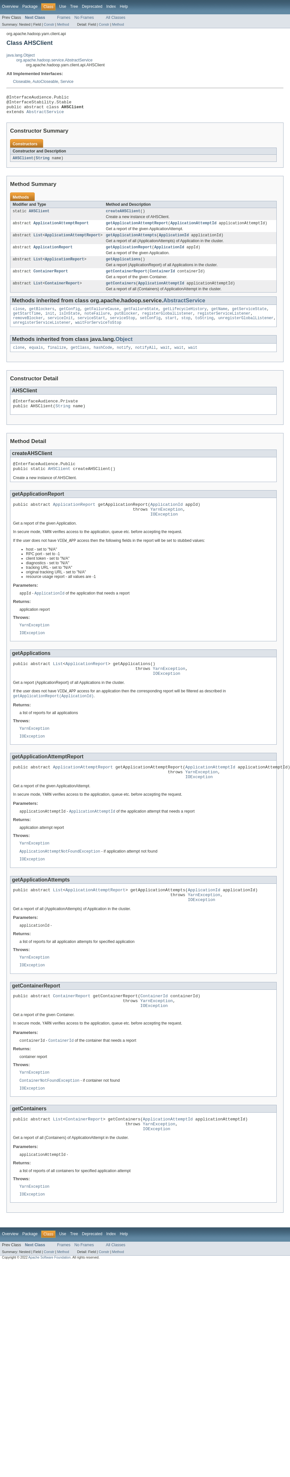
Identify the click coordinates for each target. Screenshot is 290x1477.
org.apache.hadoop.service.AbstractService (54, 60)
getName (219, 318)
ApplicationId (174, 241)
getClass (80, 359)
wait (165, 359)
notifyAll (145, 359)
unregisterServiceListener (42, 333)
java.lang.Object (20, 55)
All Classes (115, 17)
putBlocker (126, 323)
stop (185, 328)
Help (124, 6)
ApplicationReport (53, 253)
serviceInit (60, 328)
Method (63, 24)
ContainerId (162, 279)
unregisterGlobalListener (246, 328)
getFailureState (141, 318)
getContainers (121, 291)
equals (36, 359)
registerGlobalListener (167, 323)
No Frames (84, 17)
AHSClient (23, 162)
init (49, 323)
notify (124, 359)
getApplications (123, 266)
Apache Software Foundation (49, 1303)
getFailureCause (101, 318)
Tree (74, 6)
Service (67, 81)
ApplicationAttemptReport (61, 228)
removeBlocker (28, 328)
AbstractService (45, 115)
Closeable (21, 81)
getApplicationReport (129, 253)
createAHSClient (123, 215)
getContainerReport (126, 279)
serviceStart (91, 328)
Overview (10, 6)
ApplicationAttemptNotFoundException (59, 881)
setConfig (150, 328)
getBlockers (41, 318)
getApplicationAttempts (131, 241)
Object (124, 350)
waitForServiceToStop (98, 333)
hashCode (103, 359)
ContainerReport (50, 279)
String (43, 162)
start (171, 328)
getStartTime (27, 323)
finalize (57, 359)
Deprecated (92, 6)
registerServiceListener (224, 323)
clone (19, 359)
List (37, 241)
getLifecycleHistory (185, 318)
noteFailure (97, 323)
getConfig (69, 318)
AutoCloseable (45, 81)
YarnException (166, 527)
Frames (63, 17)
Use (62, 6)
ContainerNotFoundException (49, 1120)
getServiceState (249, 318)
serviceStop (122, 328)
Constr (49, 24)
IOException (164, 533)
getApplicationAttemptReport (137, 228)
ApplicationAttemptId (193, 228)
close (19, 318)
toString (204, 328)
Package (30, 6)
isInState (69, 323)
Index (111, 6)
